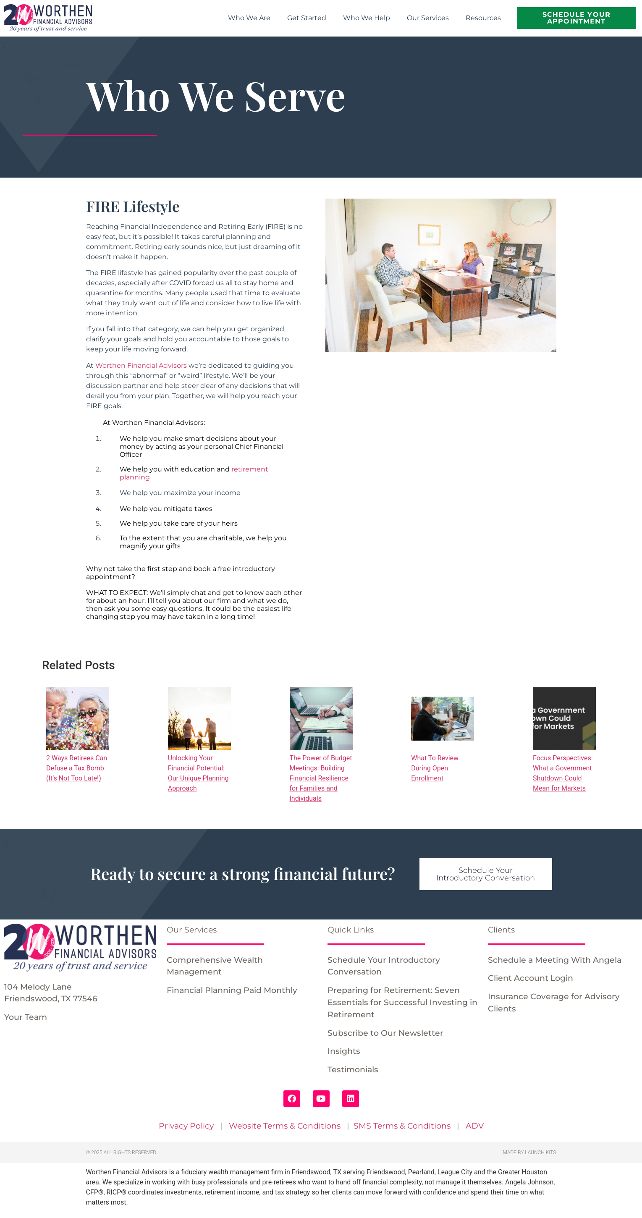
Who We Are (249, 18)
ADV (475, 1126)
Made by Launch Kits (529, 1152)
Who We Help (366, 18)
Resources (483, 18)
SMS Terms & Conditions (402, 1126)
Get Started (306, 18)
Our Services (428, 18)
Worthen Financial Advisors (141, 365)
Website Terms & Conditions (285, 1126)
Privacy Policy (186, 1126)
